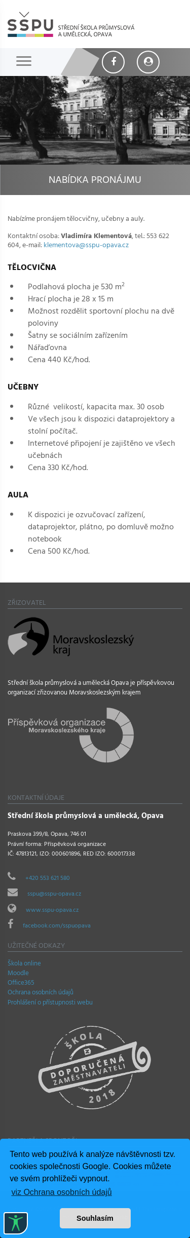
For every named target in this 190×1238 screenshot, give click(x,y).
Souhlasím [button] (95, 1218)
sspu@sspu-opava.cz (54, 894)
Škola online (24, 964)
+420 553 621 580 (47, 878)
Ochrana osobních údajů (40, 993)
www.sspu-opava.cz (52, 910)
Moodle (18, 974)
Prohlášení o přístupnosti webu (50, 1003)
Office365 (21, 984)
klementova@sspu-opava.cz (86, 246)
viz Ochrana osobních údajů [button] (61, 1192)
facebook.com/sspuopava (57, 926)
